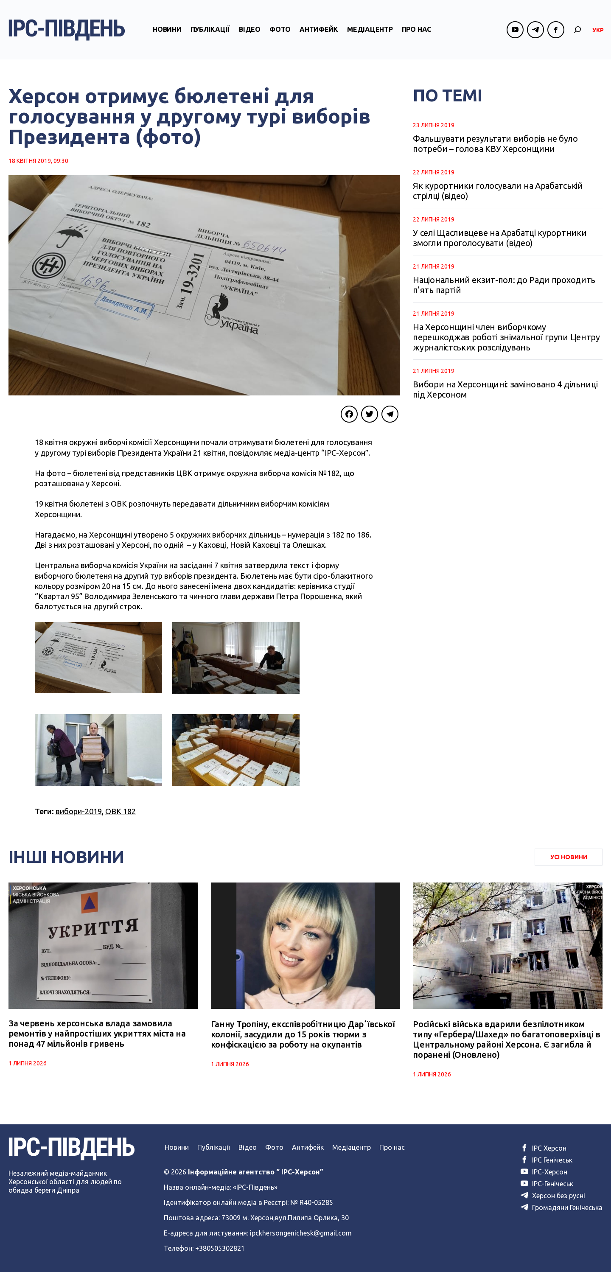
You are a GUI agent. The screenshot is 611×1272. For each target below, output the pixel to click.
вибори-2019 (79, 811)
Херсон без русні (553, 1195)
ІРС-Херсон (544, 1172)
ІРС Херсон (543, 1148)
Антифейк (319, 31)
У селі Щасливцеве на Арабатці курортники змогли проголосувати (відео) (499, 238)
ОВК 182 (120, 811)
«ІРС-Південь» (255, 1187)
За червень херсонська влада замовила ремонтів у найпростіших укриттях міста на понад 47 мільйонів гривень (97, 1034)
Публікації (210, 31)
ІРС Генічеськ (546, 1160)
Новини (167, 31)
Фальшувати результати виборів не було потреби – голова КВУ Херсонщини (495, 144)
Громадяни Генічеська (562, 1207)
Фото (280, 31)
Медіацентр (370, 31)
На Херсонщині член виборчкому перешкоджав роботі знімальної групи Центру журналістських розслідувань (506, 337)
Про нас (416, 31)
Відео (250, 31)
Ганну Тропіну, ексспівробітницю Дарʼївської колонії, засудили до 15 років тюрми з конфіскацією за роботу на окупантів (303, 1034)
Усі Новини (568, 857)
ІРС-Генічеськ (547, 1184)
